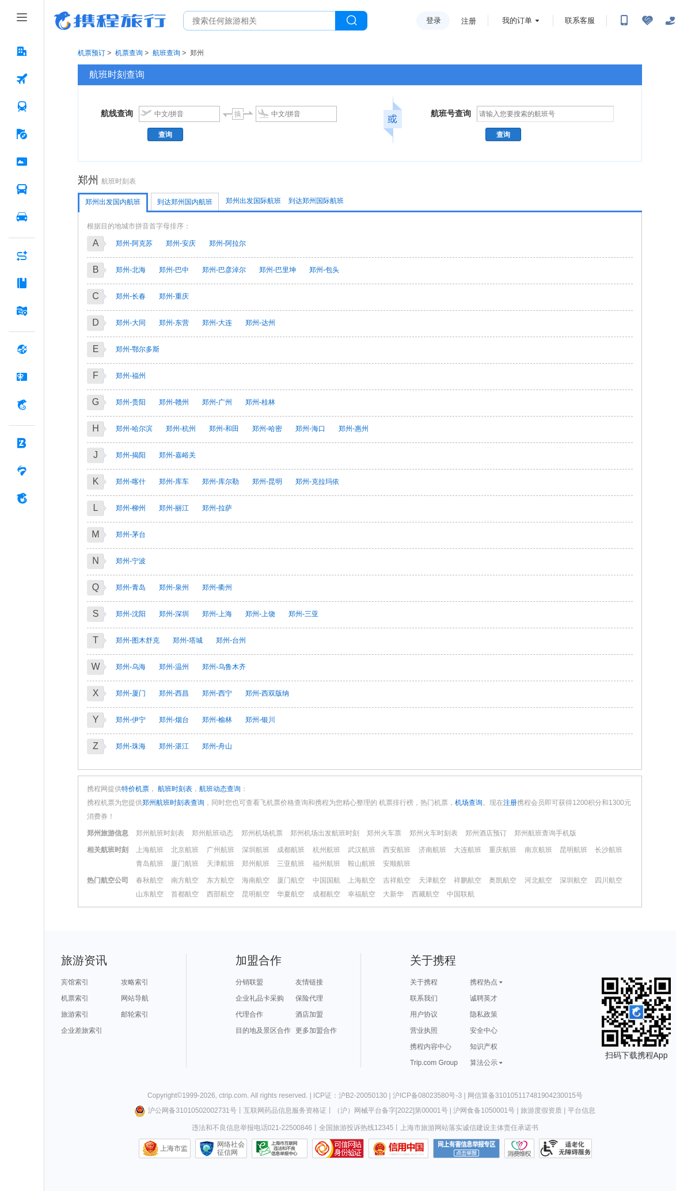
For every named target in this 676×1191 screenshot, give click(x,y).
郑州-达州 (260, 323)
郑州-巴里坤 (277, 270)
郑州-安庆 (181, 243)
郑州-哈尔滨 (134, 429)
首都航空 (185, 894)
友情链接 (309, 982)
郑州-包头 (324, 270)
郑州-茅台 (131, 534)
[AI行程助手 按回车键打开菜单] (22, 255)
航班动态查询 (220, 789)
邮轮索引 (135, 1014)
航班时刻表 (174, 789)
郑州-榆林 (217, 720)
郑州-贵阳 (131, 402)
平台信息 (581, 1110)
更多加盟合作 (316, 1030)
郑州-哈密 (267, 429)
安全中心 (483, 1030)
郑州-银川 (260, 720)
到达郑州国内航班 (184, 202)
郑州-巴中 (174, 270)
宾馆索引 (75, 982)
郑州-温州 (174, 667)
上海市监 (174, 1148)
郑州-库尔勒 (220, 482)
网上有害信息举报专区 (466, 1148)
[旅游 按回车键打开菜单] (22, 134)
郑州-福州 (131, 376)
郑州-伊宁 (131, 720)
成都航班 (291, 850)
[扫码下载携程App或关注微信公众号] (624, 20)
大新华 (393, 894)
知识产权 (483, 1047)
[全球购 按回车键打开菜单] (22, 349)
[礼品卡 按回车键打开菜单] (22, 377)
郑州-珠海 (131, 746)
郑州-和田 (224, 429)
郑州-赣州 (174, 402)
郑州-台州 (231, 640)
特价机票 (135, 789)
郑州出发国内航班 (112, 202)
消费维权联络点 (519, 1148)
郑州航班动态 (212, 833)
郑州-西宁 (217, 693)
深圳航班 (255, 850)
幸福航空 (361, 894)
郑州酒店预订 (486, 833)
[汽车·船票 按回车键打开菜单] (22, 189)
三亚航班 (291, 864)
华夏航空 (291, 894)
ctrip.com (233, 1095)
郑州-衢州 (217, 587)
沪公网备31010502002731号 (185, 1110)
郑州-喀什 (131, 482)
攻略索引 (135, 982)
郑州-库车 (174, 482)
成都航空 (326, 894)
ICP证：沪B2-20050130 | (353, 1095)
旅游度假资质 (541, 1110)
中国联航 (460, 894)
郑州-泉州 (174, 587)
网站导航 (135, 998)
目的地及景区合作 (263, 1030)
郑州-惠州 (354, 429)
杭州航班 (326, 850)
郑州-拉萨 (217, 508)
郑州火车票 (384, 833)
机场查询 (469, 803)
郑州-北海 (131, 270)
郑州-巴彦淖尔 (224, 270)
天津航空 (432, 880)
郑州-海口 (310, 429)
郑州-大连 (217, 323)
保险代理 (309, 998)
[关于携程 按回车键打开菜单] (22, 498)
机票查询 (129, 53)
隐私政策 (483, 1014)
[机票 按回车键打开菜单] (22, 79)
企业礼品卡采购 (260, 998)
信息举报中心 (279, 1148)
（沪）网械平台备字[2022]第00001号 (390, 1110)
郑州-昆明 (267, 482)
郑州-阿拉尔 (227, 243)
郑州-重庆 (174, 296)
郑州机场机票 (262, 833)
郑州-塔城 (188, 640)
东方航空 (220, 880)
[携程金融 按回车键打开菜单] (22, 404)
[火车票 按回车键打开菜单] (22, 106)
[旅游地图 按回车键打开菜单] (22, 311)
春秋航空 (150, 880)
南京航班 (538, 850)
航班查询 (166, 53)
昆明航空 (255, 894)
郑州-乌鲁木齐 (224, 667)
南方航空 (185, 880)
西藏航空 (425, 894)
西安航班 (397, 850)
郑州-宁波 (131, 561)
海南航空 (255, 880)
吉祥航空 (397, 880)
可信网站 (338, 1148)
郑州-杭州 (181, 429)
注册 (468, 21)
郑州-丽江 (174, 508)
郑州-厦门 (131, 693)
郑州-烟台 (174, 720)
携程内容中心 (430, 1047)
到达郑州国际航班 (316, 201)
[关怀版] (670, 20)
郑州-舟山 (217, 746)
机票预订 (91, 53)
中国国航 (326, 880)
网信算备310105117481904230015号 (525, 1095)
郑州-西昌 (174, 693)
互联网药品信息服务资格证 (285, 1110)
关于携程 (424, 982)
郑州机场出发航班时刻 (324, 833)
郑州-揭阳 (131, 455)
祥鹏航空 (467, 880)
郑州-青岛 (131, 587)
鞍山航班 (361, 864)
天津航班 (220, 864)
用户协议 (424, 1014)
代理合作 (249, 1014)
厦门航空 (291, 880)
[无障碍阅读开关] (647, 20)
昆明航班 (573, 850)
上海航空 (361, 880)
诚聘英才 (483, 998)
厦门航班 (185, 864)
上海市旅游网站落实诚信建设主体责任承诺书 (469, 1128)
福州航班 (326, 864)
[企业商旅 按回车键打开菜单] (22, 443)
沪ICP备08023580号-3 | (430, 1095)
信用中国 (398, 1148)
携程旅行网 (110, 21)
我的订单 (517, 20)
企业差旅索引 (81, 1030)
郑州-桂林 (260, 402)
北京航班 (185, 850)
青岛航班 (150, 864)
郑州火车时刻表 (433, 833)
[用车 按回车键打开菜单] (22, 217)
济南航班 (432, 850)
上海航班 (150, 850)
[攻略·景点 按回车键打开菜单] (22, 283)
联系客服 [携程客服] (580, 20)
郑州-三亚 (303, 614)
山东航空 (150, 894)
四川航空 (608, 880)
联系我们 (424, 998)
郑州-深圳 (174, 614)
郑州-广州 (217, 402)
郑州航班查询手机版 (545, 833)
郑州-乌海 (131, 667)
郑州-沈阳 (131, 614)
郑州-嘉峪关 (177, 455)
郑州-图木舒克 (137, 640)
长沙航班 (608, 850)
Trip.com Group (434, 1063)
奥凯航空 (503, 880)
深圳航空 (573, 880)
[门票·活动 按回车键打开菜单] (22, 162)
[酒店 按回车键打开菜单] (22, 51)
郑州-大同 (131, 323)
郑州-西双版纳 (267, 693)
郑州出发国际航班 (253, 201)
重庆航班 (503, 850)
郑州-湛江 (174, 746)
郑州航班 (255, 864)
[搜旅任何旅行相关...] (259, 21)
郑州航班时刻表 (160, 833)
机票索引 (75, 998)
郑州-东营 (174, 323)
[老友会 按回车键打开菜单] (22, 471)
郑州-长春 (131, 296)
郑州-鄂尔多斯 (137, 349)
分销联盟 (249, 982)
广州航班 (220, 850)
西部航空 (220, 894)
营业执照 (424, 1030)
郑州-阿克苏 (134, 243)
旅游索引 (75, 1014)
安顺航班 (397, 864)
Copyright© (164, 1095)
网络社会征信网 (231, 1148)
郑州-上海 (217, 614)
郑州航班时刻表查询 (173, 803)
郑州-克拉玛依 (317, 482)
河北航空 (538, 880)
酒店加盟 (309, 1014)
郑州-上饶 (260, 614)
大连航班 (467, 850)
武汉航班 (361, 850)
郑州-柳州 (131, 508)
